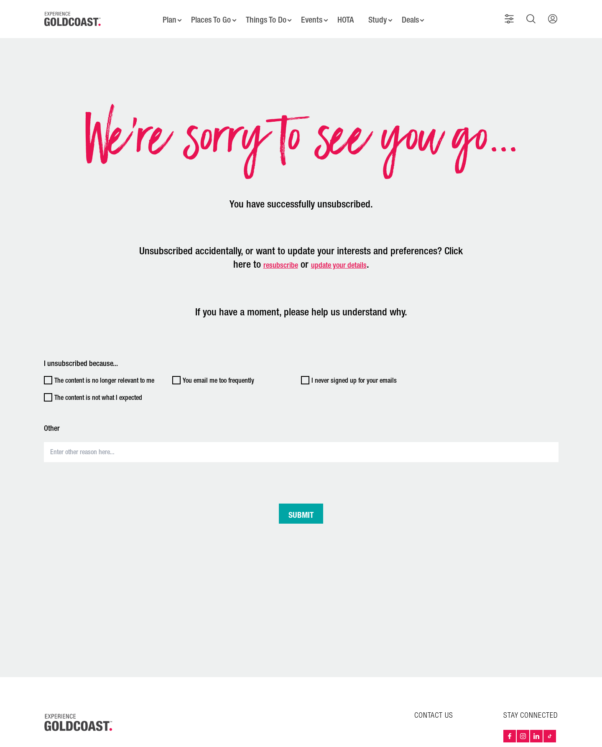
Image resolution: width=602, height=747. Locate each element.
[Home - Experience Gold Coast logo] (72, 16)
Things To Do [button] (264, 17)
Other (52, 423)
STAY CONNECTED (530, 710)
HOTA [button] (346, 17)
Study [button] (379, 17)
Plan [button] (166, 17)
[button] (510, 16)
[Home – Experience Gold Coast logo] (78, 716)
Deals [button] (413, 17)
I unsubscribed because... (81, 358)
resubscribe (280, 260)
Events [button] (312, 17)
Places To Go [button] (209, 17)
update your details (339, 260)
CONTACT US (433, 710)
